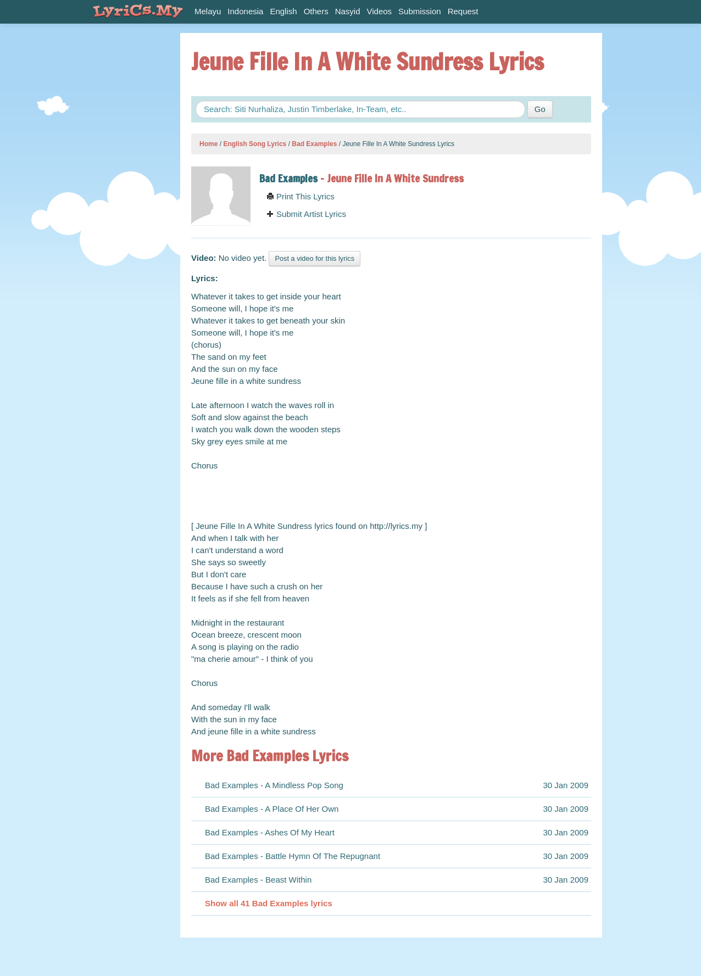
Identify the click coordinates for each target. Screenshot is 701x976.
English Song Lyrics (254, 144)
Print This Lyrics (300, 196)
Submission (419, 11)
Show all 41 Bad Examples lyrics (268, 903)
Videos (379, 11)
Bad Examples (314, 144)
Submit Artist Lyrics (306, 214)
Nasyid (347, 11)
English (283, 11)
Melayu (207, 11)
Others (316, 11)
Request (463, 11)
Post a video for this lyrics (314, 258)
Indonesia (245, 11)
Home (208, 144)
